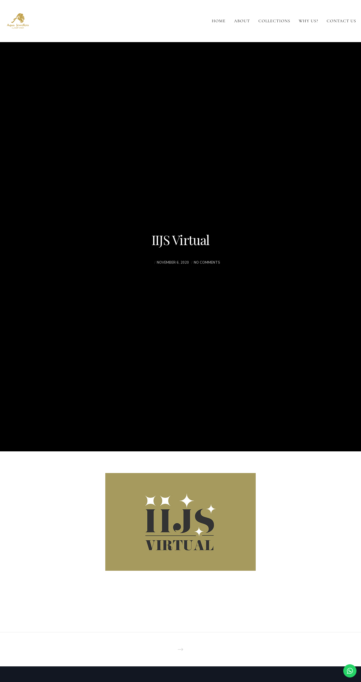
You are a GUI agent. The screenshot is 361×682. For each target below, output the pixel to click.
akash (147, 273)
